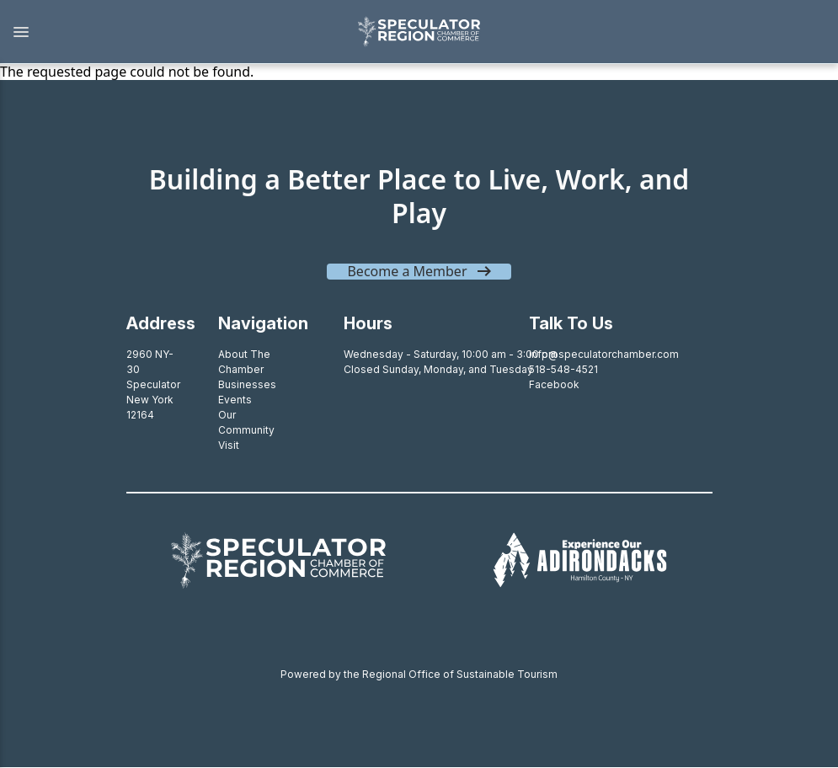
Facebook (554, 384)
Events (235, 399)
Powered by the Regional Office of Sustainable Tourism (419, 674)
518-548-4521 (563, 369)
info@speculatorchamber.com (604, 354)
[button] (169, 32)
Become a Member (407, 271)
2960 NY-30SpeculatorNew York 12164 (153, 384)
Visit (228, 445)
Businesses (247, 384)
